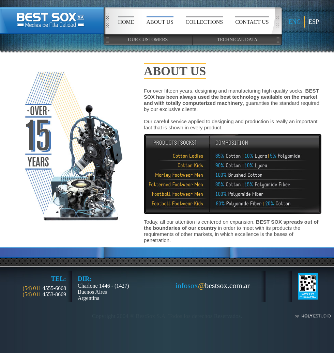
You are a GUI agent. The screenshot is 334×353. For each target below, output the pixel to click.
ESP (313, 21)
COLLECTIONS (204, 22)
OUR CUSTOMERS (148, 39)
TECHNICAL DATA (237, 39)
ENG (294, 21)
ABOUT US (160, 22)
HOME (126, 22)
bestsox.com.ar (213, 285)
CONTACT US (252, 22)
